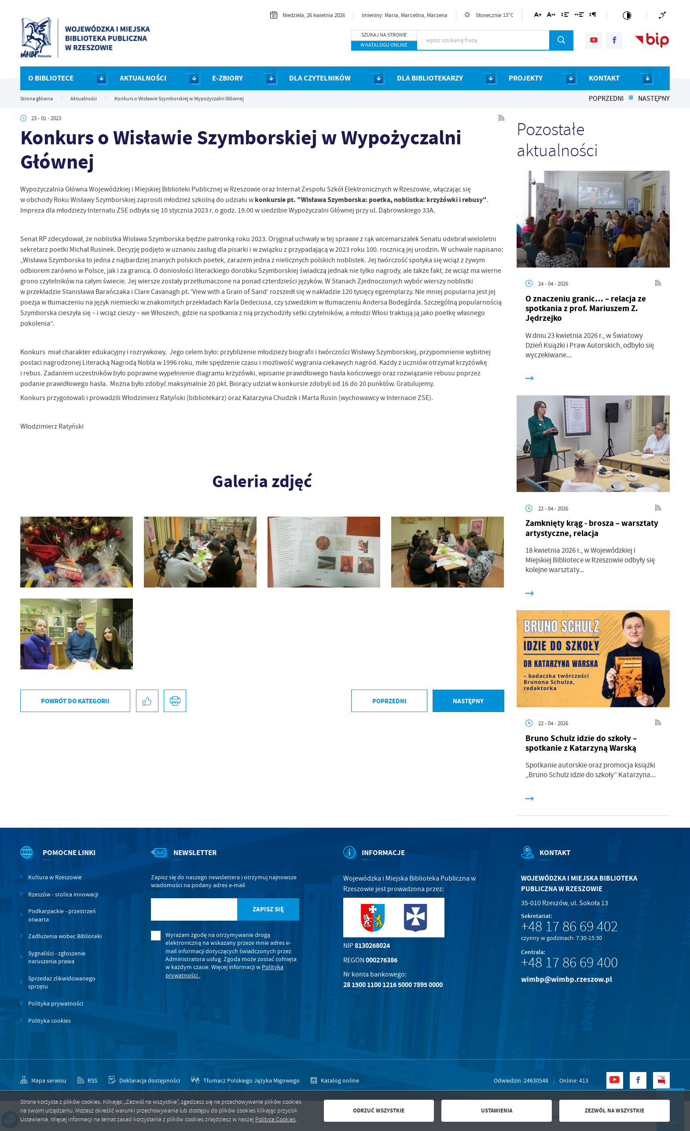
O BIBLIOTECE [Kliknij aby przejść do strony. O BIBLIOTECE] (50, 78)
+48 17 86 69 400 (569, 962)
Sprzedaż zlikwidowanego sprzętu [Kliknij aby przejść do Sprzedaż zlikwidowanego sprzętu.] (61, 982)
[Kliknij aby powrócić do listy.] (630, 99)
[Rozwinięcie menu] (63, 860)
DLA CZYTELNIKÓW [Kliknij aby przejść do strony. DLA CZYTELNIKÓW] (320, 78)
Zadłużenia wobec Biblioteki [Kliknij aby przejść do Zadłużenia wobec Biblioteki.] (65, 936)
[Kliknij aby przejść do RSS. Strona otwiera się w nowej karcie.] (501, 118)
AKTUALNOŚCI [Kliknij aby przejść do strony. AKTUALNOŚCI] (143, 78)
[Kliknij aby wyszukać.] (561, 40)
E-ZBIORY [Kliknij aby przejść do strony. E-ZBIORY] (227, 78)
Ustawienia (496, 1110)
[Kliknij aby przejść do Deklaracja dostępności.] (144, 1080)
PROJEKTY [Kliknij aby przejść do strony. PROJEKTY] (526, 78)
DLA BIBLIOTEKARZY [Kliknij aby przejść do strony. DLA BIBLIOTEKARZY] (430, 78)
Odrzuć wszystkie (378, 1110)
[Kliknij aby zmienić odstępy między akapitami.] (592, 16)
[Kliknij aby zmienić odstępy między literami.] (551, 16)
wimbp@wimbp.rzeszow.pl (566, 979)
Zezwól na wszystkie (614, 1110)
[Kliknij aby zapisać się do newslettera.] (268, 909)
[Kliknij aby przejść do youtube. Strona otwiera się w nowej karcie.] (593, 40)
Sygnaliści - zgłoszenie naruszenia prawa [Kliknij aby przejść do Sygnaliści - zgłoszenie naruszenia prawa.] (56, 957)
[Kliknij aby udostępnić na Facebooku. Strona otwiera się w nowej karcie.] (147, 701)
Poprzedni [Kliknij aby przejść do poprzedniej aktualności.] (606, 99)
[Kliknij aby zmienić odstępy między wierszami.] (565, 16)
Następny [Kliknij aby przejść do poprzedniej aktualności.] (654, 99)
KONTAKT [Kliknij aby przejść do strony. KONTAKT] (604, 78)
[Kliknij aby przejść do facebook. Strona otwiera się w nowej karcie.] (614, 40)
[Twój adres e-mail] (194, 909)
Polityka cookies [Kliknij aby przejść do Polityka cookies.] (49, 1021)
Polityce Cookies (275, 1119)
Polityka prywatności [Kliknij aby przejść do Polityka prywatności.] (55, 1003)
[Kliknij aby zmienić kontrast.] (627, 15)
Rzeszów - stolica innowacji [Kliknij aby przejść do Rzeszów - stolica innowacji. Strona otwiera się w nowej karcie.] (63, 894)
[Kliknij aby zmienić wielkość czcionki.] (537, 16)
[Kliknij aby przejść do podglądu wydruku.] (175, 701)
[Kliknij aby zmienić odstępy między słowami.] (579, 16)
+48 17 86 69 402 (569, 926)
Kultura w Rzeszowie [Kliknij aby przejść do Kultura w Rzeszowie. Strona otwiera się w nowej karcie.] (55, 877)
